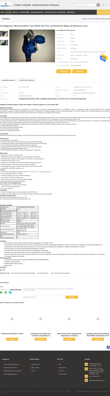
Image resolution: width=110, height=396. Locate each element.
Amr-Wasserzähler (42, 273)
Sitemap (97, 391)
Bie (59, 364)
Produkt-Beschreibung (26, 80)
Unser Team (62, 374)
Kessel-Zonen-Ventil (9, 367)
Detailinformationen (8, 80)
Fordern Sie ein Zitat (103, 12)
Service (60, 371)
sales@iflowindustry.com (94, 380)
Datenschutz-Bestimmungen (84, 391)
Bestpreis (63, 71)
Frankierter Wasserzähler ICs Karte (12, 333)
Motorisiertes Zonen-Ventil (11, 371)
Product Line (35, 364)
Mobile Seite (104, 391)
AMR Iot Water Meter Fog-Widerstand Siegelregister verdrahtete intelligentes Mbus (69, 336)
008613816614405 (15, 290)
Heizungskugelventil (9, 374)
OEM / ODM (34, 367)
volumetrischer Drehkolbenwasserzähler (23, 273)
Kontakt (80, 71)
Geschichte (61, 367)
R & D (32, 371)
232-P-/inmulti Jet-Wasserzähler (60, 273)
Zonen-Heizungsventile (10, 364)
